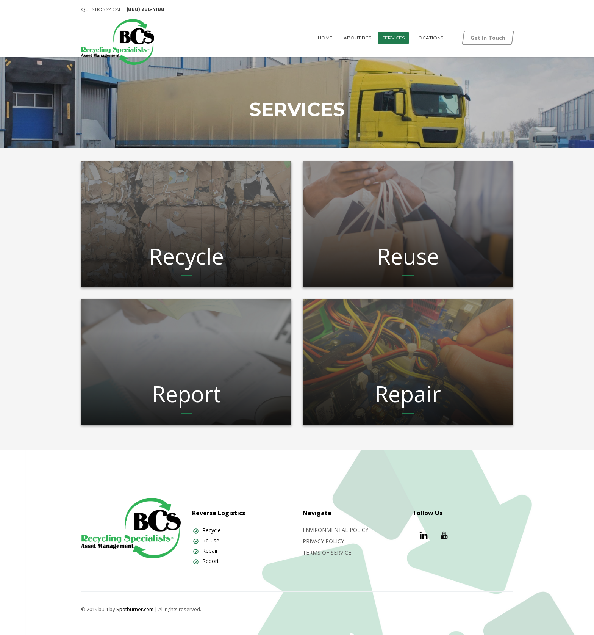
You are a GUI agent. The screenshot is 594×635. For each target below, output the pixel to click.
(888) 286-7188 (145, 9)
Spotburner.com (134, 609)
